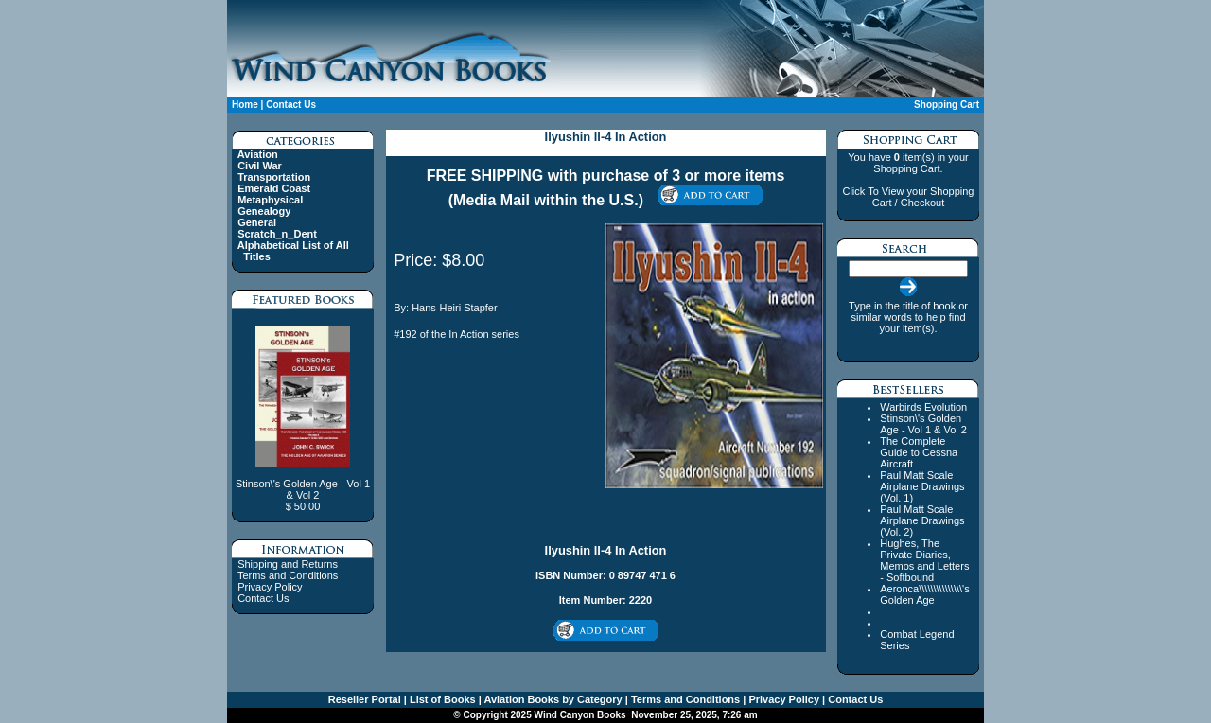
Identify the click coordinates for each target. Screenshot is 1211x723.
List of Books (441, 699)
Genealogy (263, 211)
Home (245, 104)
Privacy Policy (269, 586)
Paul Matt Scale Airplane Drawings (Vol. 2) (922, 520)
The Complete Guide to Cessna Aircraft (918, 452)
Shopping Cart (946, 104)
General (256, 222)
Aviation (257, 154)
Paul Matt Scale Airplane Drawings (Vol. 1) (922, 486)
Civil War (259, 165)
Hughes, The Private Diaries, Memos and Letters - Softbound (924, 560)
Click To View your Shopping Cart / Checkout (908, 196)
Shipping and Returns (287, 564)
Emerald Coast (273, 188)
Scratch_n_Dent (277, 233)
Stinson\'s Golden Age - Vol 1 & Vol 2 (923, 424)
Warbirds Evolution (923, 407)
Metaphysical (270, 199)
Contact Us (291, 104)
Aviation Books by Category (552, 699)
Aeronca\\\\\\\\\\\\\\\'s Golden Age (924, 594)
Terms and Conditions (287, 575)
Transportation (273, 177)
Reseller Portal (364, 699)
